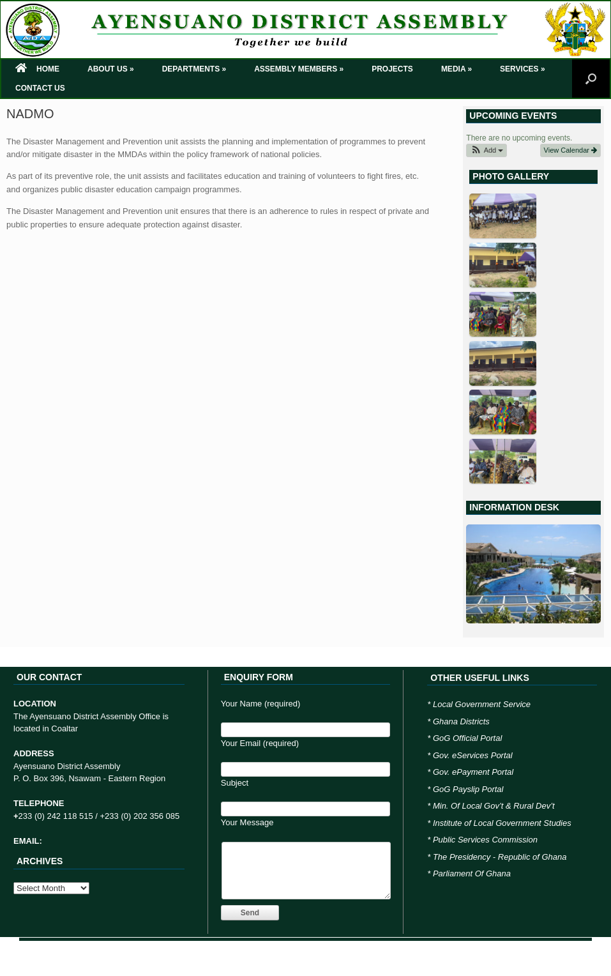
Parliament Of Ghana (472, 873)
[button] (486, 150)
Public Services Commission (485, 839)
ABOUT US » (110, 69)
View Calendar (570, 150)
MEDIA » (456, 69)
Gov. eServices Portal (473, 755)
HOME (37, 69)
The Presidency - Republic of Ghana (500, 857)
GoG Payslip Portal (468, 789)
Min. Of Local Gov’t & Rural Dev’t (494, 806)
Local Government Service (482, 704)
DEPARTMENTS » (194, 69)
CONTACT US (40, 88)
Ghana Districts (461, 721)
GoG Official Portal (467, 738)
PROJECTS (392, 69)
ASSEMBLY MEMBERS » (298, 69)
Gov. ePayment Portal (473, 772)
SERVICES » (522, 69)
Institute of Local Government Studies (502, 823)
